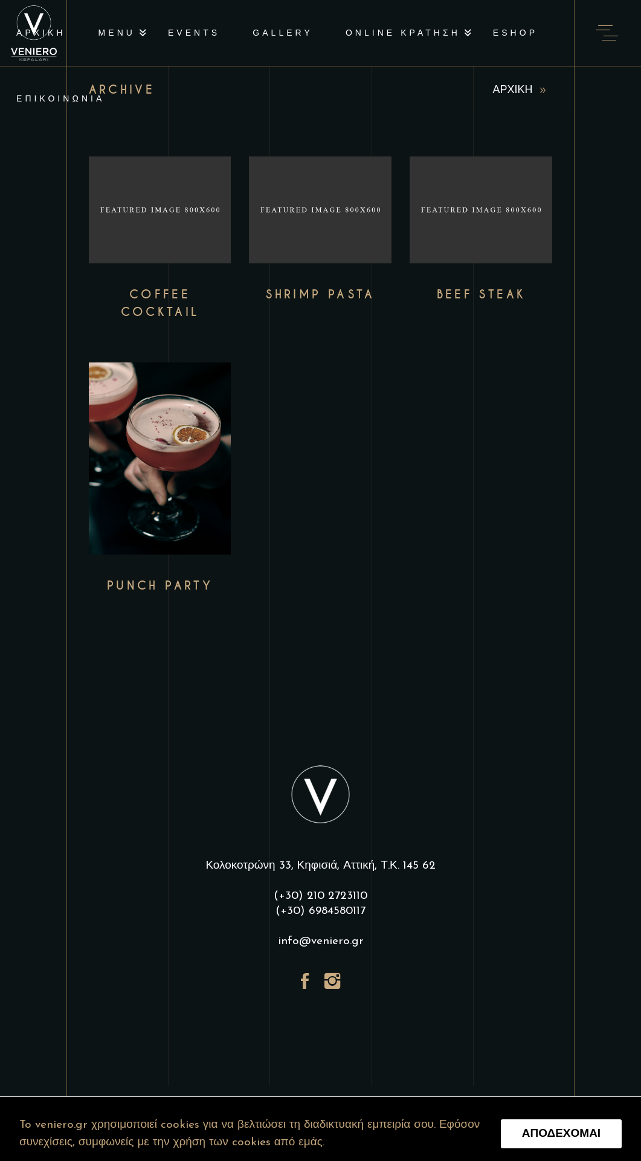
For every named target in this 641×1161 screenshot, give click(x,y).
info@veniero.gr (321, 941)
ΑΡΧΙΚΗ (512, 90)
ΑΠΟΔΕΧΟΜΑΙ (561, 1134)
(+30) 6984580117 (320, 911)
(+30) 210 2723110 (320, 896)
